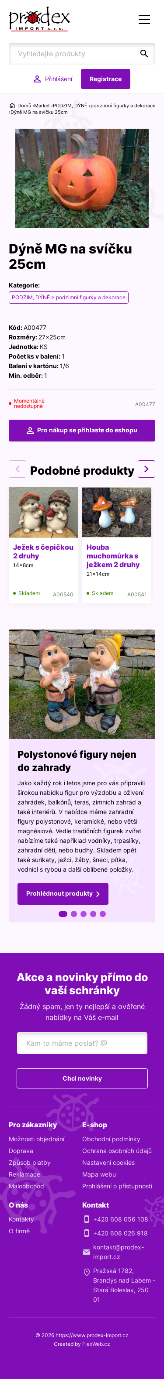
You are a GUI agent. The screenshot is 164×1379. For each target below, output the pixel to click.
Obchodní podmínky (111, 1139)
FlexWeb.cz (96, 1344)
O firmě (19, 1231)
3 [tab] (83, 914)
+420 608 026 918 (120, 1233)
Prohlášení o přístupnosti (117, 1186)
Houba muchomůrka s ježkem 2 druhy (113, 556)
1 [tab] (63, 914)
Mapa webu (99, 1174)
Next (146, 469)
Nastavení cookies (108, 1162)
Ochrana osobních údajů (117, 1150)
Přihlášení (58, 78)
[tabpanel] (82, 776)
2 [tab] (74, 914)
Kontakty (21, 1219)
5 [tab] (103, 914)
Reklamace (24, 1174)
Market (42, 106)
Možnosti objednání (36, 1139)
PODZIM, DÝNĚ (70, 106)
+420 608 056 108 (120, 1219)
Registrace (106, 78)
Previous (17, 469)
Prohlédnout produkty (59, 893)
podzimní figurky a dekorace (123, 106)
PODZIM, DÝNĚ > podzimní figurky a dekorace (69, 297)
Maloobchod (26, 1186)
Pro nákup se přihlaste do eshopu (87, 430)
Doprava (21, 1150)
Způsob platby (30, 1162)
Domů (24, 106)
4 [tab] (93, 914)
